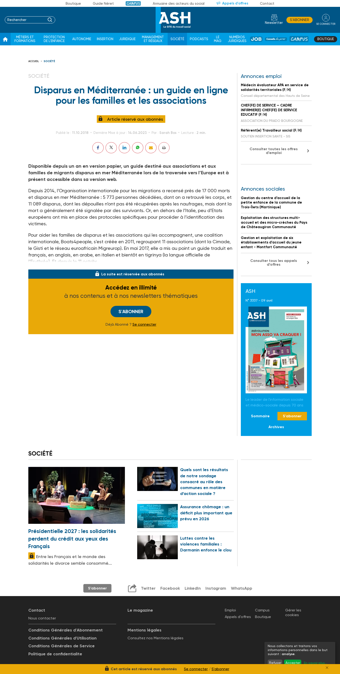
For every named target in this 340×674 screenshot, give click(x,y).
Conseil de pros (276, 39)
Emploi (230, 610)
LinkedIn (193, 588)
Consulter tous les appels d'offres (273, 262)
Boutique (73, 3)
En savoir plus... (315, 663)
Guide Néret (103, 3)
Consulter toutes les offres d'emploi (274, 151)
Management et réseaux (153, 39)
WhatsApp (241, 588)
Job (256, 39)
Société (177, 39)
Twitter (148, 588)
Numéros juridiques (237, 39)
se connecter (325, 24)
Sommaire (260, 416)
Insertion (105, 39)
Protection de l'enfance (54, 39)
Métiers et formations (24, 39)
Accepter (292, 663)
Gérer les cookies (293, 612)
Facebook (170, 588)
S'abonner (299, 20)
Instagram (215, 588)
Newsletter (274, 23)
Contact (267, 3)
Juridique (127, 39)
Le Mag (217, 39)
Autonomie (81, 39)
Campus (133, 3)
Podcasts (199, 39)
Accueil (33, 61)
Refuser (275, 663)
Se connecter (144, 324)
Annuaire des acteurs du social (178, 3)
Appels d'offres (235, 3)
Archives (276, 427)
